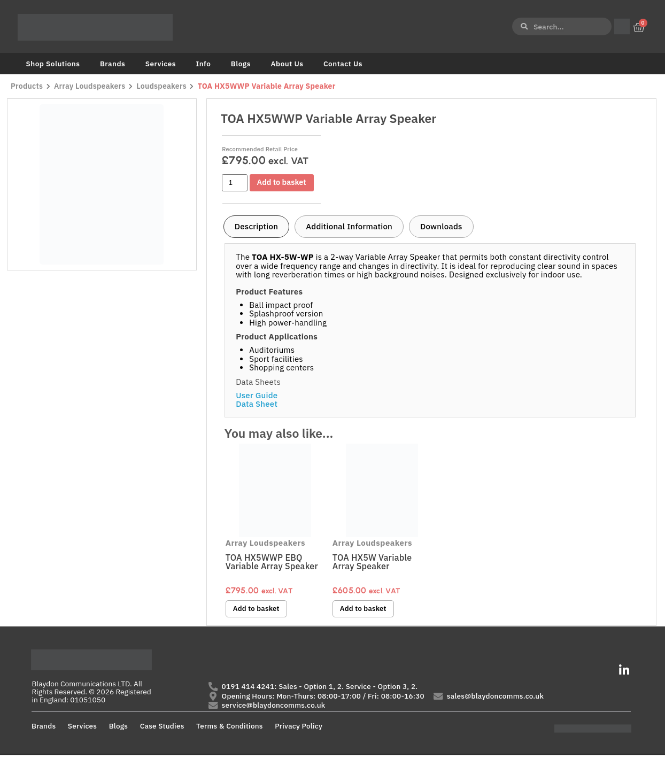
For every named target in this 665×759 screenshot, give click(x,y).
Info (203, 63)
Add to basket (284, 182)
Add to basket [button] (258, 609)
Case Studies (162, 729)
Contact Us (342, 63)
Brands (112, 63)
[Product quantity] (235, 182)
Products (27, 86)
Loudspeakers (164, 86)
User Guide (256, 395)
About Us (286, 63)
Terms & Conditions (229, 729)
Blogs (241, 63)
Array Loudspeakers (91, 86)
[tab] (256, 226)
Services (160, 63)
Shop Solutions (53, 63)
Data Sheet (256, 404)
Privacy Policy (298, 729)
